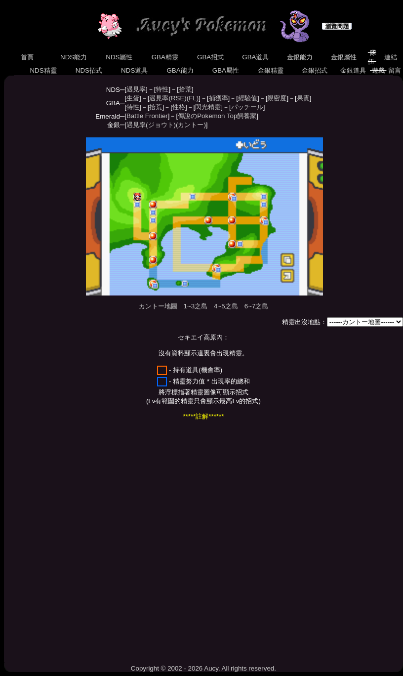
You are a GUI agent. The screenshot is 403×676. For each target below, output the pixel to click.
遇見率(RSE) (167, 98)
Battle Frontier (147, 116)
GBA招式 (210, 57)
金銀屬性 (343, 57)
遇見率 (136, 89)
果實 (303, 98)
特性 (162, 89)
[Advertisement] (100, 542)
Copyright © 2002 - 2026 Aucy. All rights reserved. (203, 668)
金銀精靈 (270, 70)
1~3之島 (196, 306)
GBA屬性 (225, 70)
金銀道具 (352, 70)
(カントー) (191, 124)
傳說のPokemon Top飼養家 (217, 116)
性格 (178, 107)
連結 (390, 57)
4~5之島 (226, 306)
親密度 (276, 98)
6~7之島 (256, 306)
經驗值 (247, 98)
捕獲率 (218, 98)
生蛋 (132, 98)
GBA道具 (256, 57)
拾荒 (185, 89)
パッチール (247, 107)
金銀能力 (299, 57)
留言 (394, 70)
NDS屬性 (119, 57)
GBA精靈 (165, 57)
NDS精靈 (43, 70)
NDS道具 (134, 70)
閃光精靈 (208, 107)
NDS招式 (89, 70)
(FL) (193, 98)
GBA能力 (180, 70)
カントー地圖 (158, 306)
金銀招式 (314, 70)
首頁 (27, 57)
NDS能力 (73, 57)
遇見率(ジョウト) (151, 124)
